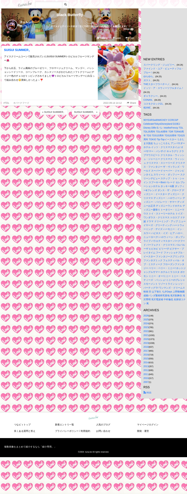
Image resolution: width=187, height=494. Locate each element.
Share (129, 38)
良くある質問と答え (24, 431)
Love (117, 38)
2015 (146, 358)
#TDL (6, 103)
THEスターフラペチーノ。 (158, 84)
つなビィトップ (22, 424)
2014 (146, 362)
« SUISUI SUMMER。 (53, 112)
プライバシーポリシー (67, 431)
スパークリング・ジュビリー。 (160, 64)
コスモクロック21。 (154, 103)
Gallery (102, 38)
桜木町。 (148, 107)
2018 (146, 346)
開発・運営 (143, 431)
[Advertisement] (69, 124)
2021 (146, 335)
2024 (146, 323)
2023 (146, 327)
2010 (146, 378)
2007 (146, 382)
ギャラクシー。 (152, 96)
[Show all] (128, 29)
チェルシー (27, 22)
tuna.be (93, 418)
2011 (146, 374)
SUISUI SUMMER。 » (85, 112)
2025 (146, 319)
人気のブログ (103, 424)
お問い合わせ (103, 431)
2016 (146, 354)
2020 (146, 339)
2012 (146, 370)
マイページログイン (147, 424)
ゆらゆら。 (149, 76)
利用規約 (85, 431)
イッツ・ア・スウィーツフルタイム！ (164, 88)
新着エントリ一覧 (64, 424)
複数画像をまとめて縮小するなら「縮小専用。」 (30, 446)
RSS (147, 392)
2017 (146, 350)
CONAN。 (149, 99)
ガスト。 (148, 80)
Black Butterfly (70, 15)
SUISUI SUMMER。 (18, 50)
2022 (146, 331)
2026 (146, 315)
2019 (146, 343)
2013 (146, 366)
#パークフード (21, 103)
